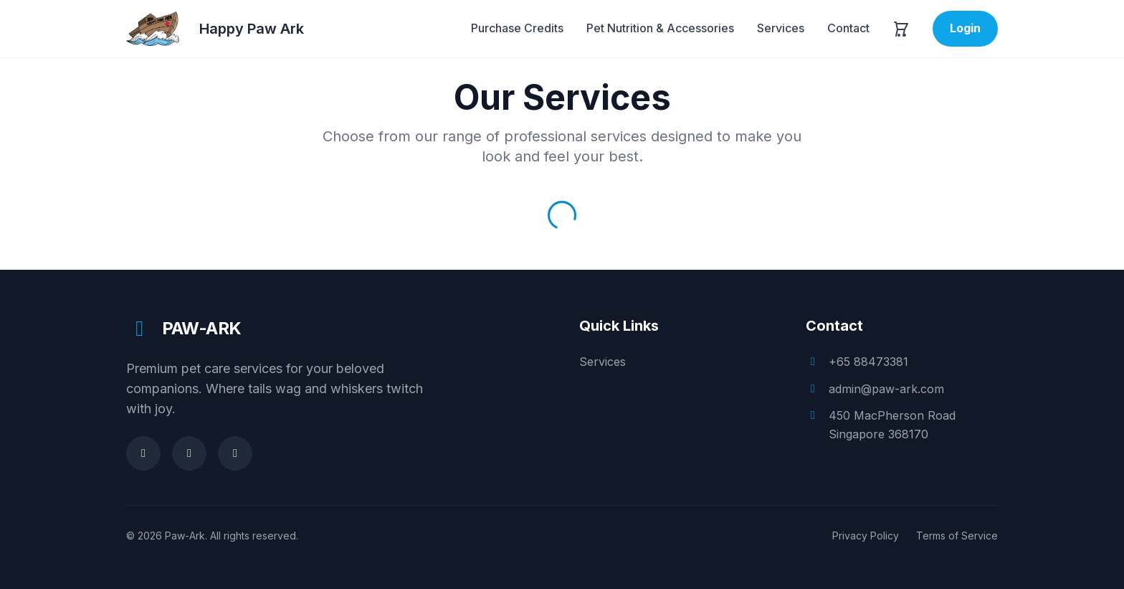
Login (965, 28)
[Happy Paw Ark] (215, 28)
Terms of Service (957, 535)
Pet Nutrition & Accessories (660, 28)
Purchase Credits (517, 28)
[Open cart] (901, 28)
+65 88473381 (868, 361)
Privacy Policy (865, 535)
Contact (848, 28)
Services (780, 28)
